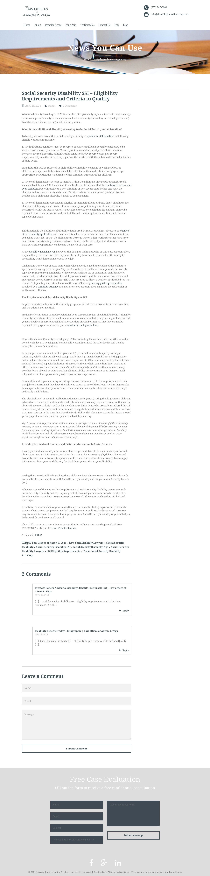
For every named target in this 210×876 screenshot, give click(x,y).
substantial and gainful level (82, 325)
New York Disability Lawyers (86, 542)
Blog (125, 25)
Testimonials (87, 25)
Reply (126, 611)
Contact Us (104, 25)
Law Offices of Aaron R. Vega (49, 542)
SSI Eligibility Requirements (63, 551)
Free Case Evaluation (64, 528)
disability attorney (48, 286)
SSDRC (38, 535)
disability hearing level (42, 251)
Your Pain (70, 25)
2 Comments (70, 105)
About (37, 25)
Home (27, 25)
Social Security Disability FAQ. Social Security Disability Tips (72, 547)
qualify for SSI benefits (100, 136)
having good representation (106, 283)
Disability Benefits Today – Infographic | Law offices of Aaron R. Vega (76, 631)
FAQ (116, 25)
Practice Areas (53, 25)
